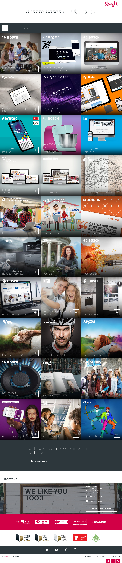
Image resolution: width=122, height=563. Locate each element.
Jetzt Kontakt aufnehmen (101, 508)
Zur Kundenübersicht (39, 461)
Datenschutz (115, 556)
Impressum (87, 556)
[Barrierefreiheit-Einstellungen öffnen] (119, 284)
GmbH (9, 556)
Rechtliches (101, 556)
